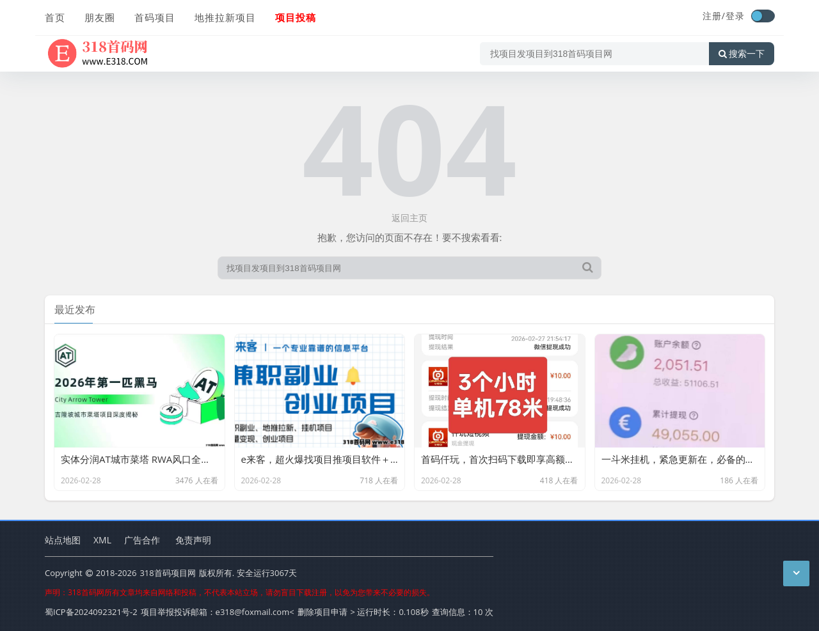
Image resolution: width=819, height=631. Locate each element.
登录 (735, 16)
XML (102, 540)
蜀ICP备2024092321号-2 (91, 612)
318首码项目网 (167, 573)
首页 (55, 17)
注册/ (714, 16)
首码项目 (154, 17)
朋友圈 (99, 17)
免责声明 (193, 540)
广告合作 (142, 540)
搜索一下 (742, 54)
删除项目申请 (322, 612)
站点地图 (63, 540)
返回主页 (409, 218)
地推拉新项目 (225, 17)
